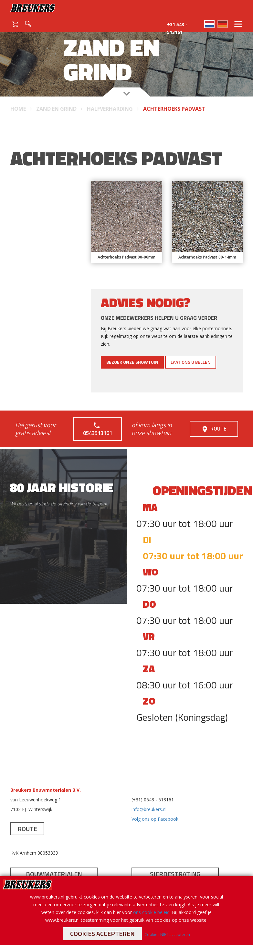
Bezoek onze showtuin (132, 362)
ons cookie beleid (151, 912)
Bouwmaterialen (54, 866)
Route (214, 425)
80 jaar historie (61, 479)
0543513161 (97, 425)
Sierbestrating (175, 866)
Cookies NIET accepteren (167, 934)
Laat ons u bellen (191, 362)
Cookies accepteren (102, 934)
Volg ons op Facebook (155, 811)
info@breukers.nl (149, 801)
